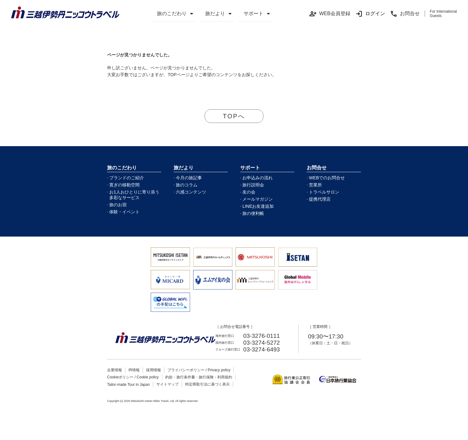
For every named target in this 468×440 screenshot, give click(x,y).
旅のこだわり (172, 13)
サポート (253, 13)
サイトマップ (167, 384)
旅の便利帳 (253, 213)
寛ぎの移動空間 (124, 185)
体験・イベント (124, 212)
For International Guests (443, 13)
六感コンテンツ (191, 192)
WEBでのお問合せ (327, 178)
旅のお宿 (118, 205)
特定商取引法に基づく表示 (207, 384)
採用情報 (153, 370)
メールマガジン (257, 199)
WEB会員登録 (329, 14)
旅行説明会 (253, 185)
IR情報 (134, 370)
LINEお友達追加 (258, 206)
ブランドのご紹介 (126, 178)
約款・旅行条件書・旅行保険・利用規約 (198, 377)
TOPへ (234, 116)
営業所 (315, 185)
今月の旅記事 (189, 178)
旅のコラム (186, 185)
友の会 (248, 192)
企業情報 (114, 370)
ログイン (370, 14)
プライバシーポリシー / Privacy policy (198, 370)
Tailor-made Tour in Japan (128, 385)
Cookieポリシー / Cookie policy (133, 377)
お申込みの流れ (257, 178)
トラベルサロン (324, 192)
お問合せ (405, 14)
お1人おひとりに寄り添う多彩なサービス (134, 195)
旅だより (215, 13)
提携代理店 (320, 199)
